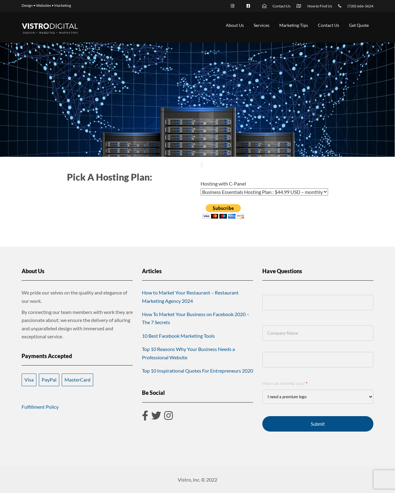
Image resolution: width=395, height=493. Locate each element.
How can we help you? (285, 383)
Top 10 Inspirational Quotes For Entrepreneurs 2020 (197, 371)
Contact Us (328, 25)
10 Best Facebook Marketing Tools (178, 336)
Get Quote (359, 25)
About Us (235, 25)
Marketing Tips (293, 25)
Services (261, 25)
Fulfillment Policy (40, 407)
